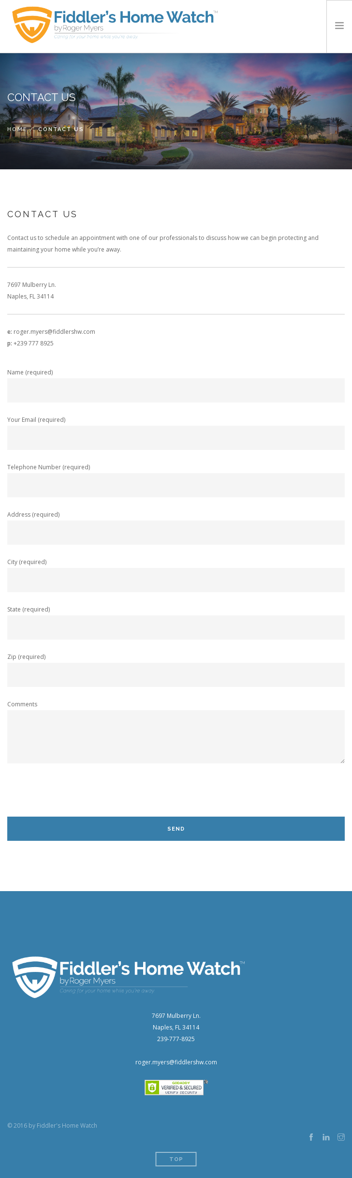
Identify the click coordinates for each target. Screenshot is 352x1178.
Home (17, 129)
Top (176, 1159)
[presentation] (80, 798)
